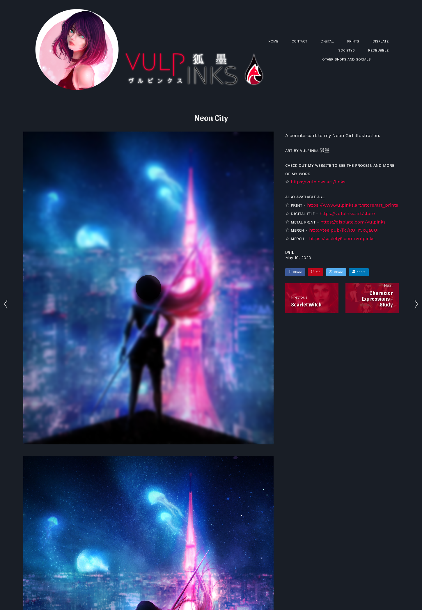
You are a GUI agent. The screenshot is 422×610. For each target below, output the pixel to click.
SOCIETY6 (346, 50)
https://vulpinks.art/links (318, 182)
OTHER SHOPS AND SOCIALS (346, 59)
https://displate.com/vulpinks (353, 222)
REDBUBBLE (378, 50)
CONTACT (299, 41)
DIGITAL (327, 41)
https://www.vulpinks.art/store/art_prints (352, 205)
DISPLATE (381, 41)
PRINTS (353, 41)
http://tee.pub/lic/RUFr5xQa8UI (344, 230)
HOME (273, 41)
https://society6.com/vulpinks (342, 238)
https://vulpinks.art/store (347, 213)
